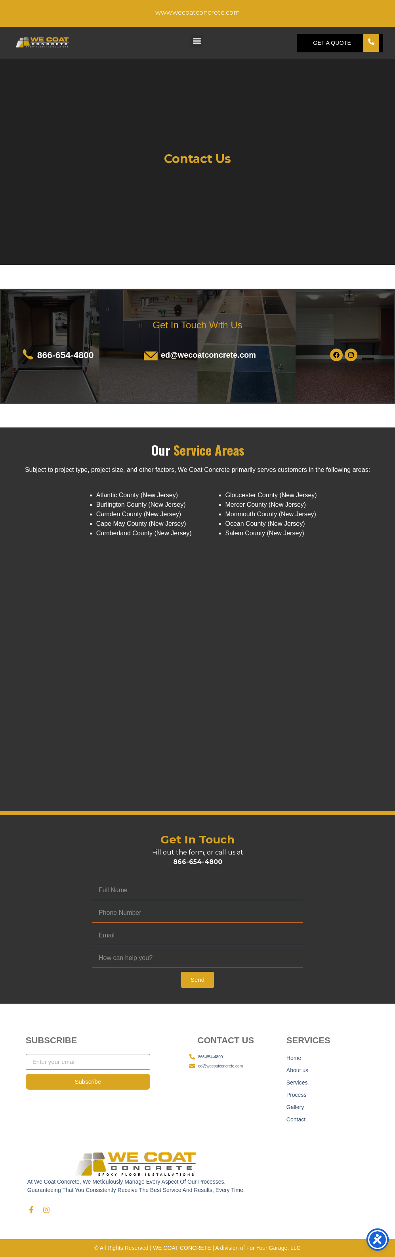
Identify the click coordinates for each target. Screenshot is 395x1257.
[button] (196, 41)
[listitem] (197, 470)
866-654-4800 (65, 355)
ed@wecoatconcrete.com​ (208, 355)
